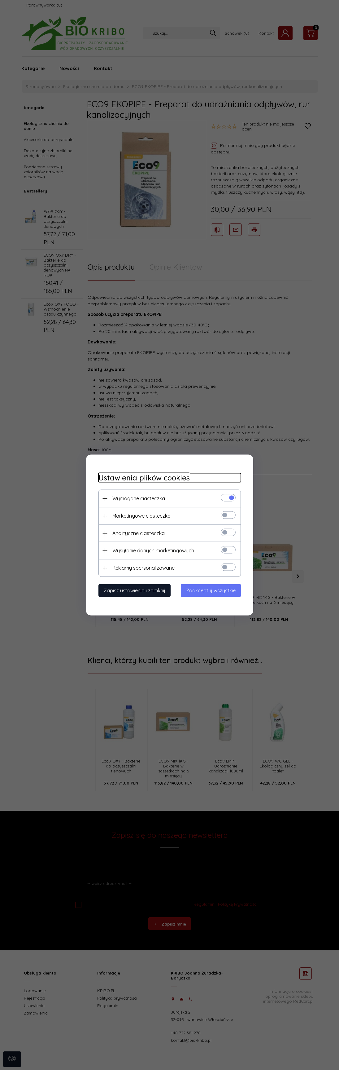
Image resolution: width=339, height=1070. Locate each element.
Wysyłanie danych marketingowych (153, 550)
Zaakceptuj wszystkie (211, 590)
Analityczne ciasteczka (138, 533)
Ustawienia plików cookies (144, 477)
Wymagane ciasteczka (138, 498)
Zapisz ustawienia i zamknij (134, 590)
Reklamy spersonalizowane (143, 568)
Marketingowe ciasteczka (141, 516)
